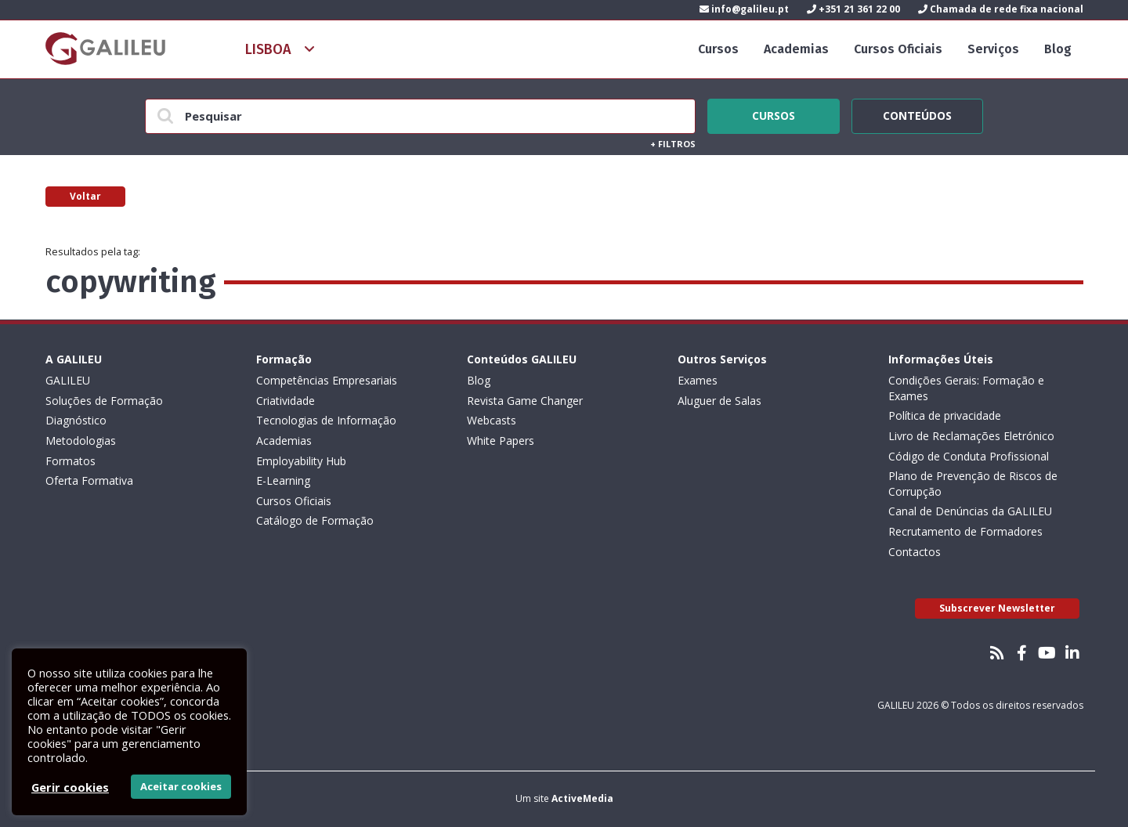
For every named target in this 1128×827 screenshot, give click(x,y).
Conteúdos (917, 113)
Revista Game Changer (525, 400)
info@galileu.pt (744, 9)
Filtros (673, 144)
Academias (796, 49)
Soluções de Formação (104, 400)
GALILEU (67, 380)
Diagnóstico (76, 420)
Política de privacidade (944, 415)
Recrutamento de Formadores (965, 531)
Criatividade (285, 400)
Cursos (718, 49)
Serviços (993, 49)
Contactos (914, 551)
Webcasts (491, 420)
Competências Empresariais (326, 380)
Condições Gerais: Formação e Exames (966, 388)
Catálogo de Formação (315, 520)
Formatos (70, 460)
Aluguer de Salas (719, 400)
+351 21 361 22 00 (853, 9)
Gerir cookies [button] (70, 787)
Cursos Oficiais (898, 49)
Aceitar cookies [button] (181, 786)
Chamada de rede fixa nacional (1000, 9)
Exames (698, 380)
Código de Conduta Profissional (968, 456)
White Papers (500, 440)
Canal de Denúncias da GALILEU (970, 511)
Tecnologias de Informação (326, 420)
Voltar (85, 196)
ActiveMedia (582, 798)
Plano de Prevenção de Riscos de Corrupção (973, 483)
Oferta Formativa (89, 480)
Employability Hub (301, 460)
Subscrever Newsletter (997, 608)
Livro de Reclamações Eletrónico (971, 435)
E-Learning (283, 480)
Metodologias (80, 440)
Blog (1058, 49)
